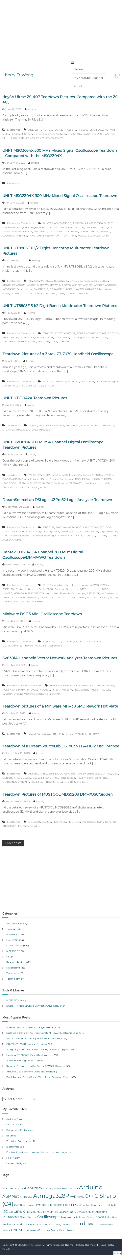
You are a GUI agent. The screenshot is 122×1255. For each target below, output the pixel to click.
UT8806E (83, 293)
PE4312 (15, 133)
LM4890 (7, 593)
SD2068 (7, 235)
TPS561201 (89, 535)
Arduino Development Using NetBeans (29, 1071)
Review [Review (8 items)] (7, 1224)
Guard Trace (62, 337)
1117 (30, 280)
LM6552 (94, 479)
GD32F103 (34, 733)
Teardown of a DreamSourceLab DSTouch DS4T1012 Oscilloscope (60, 746)
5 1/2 (65, 280)
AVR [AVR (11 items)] (73, 1196)
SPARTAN (61, 535)
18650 (53, 685)
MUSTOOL (74, 821)
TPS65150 (37, 601)
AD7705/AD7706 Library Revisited (26, 1043)
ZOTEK (20, 385)
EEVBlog (11, 1135)
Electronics (13, 129)
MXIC (5, 535)
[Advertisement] (61, 27)
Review (81, 777)
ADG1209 (113, 333)
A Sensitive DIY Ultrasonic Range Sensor (29, 1027)
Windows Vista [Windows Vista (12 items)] (47, 1230)
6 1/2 (79, 280)
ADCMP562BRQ (71, 474)
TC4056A (23, 825)
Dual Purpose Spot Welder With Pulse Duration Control (39, 1077)
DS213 (82, 641)
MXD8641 (95, 689)
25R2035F (48, 527)
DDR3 (6, 531)
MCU (57, 777)
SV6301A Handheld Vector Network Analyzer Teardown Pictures (59, 658)
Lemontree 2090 (97, 589)
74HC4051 (48, 641)
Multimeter (106, 289)
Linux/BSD (12, 939)
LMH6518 (91, 227)
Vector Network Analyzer (39, 693)
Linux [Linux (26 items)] (19, 1211)
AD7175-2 (54, 285)
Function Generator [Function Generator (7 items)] (91, 1205)
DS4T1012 (105, 773)
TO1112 (53, 597)
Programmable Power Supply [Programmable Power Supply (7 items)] (78, 1217)
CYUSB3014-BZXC (94, 527)
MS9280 (46, 821)
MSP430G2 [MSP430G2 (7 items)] (80, 1212)
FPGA (85, 479)
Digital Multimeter (42, 337)
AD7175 (43, 285)
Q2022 (106, 689)
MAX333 (79, 289)
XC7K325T (96, 235)
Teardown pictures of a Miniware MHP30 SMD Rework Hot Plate (60, 706)
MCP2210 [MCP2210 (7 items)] (31, 1212)
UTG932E (21, 429)
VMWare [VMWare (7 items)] (31, 1230)
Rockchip (104, 231)
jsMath (117, 1253)
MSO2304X (40, 231)
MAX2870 (44, 689)
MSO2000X (25, 231)
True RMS (43, 341)
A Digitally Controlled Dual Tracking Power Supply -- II (38, 1049)
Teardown (50, 293)
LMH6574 (106, 479)
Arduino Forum (15, 1118)
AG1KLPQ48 (70, 641)
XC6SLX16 (83, 235)
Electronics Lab (15, 1146)
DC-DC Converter (66, 773)
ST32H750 (26, 293)
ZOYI (29, 385)
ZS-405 (30, 138)
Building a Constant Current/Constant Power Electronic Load (42, 1032)
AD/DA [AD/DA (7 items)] (19, 1188)
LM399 (69, 289)
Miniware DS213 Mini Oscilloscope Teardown (42, 614)
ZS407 (59, 138)
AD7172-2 (32, 285)
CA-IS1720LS (41, 289)
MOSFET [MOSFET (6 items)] (41, 1212)
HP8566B (83, 129)
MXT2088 (40, 645)
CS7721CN (8, 589)
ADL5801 (63, 685)
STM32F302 (74, 133)
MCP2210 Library (16, 1000)
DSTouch (7, 777)
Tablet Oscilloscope (13, 597)
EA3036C (95, 685)
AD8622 (77, 285)
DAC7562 (14, 479)
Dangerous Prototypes (19, 1130)
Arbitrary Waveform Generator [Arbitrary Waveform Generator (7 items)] (60, 1188)
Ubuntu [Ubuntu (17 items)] (18, 1230)
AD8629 (88, 285)
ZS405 (50, 138)
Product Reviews (31, 685)
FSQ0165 (44, 425)
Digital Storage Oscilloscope (35, 227)
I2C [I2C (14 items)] (5, 1212)
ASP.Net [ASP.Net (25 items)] (10, 1196)
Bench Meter (24, 289)
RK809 (94, 231)
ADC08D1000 (62, 223)
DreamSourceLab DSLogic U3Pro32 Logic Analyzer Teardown (57, 500)
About (78, 86)
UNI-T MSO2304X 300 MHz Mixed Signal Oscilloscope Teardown (59, 196)
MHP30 (68, 733)
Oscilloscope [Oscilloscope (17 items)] (48, 1217)
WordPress (8, 1248)
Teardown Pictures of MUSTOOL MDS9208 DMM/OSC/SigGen (57, 794)
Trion (33, 341)
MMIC (5, 133)
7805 (87, 280)
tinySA (86, 133)
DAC (5, 479)
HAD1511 (47, 777)
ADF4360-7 (75, 527)
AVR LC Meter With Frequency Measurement (33, 1038)
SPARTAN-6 (20, 235)
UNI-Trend (70, 235)
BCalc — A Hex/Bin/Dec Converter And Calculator (35, 1005)
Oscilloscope (71, 231)
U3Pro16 (101, 535)
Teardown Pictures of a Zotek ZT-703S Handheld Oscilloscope (57, 354)
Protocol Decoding (43, 535)
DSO (56, 227)
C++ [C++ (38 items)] (89, 1196)
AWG (95, 584)
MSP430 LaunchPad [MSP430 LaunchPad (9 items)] (60, 1211)
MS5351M (67, 689)
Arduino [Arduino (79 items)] (90, 1187)
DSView (65, 531)
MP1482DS (91, 289)
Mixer (113, 129)
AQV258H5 (8, 289)
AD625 (95, 280)
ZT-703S (49, 385)
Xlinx (106, 235)
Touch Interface (21, 601)
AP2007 (75, 685)
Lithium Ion (23, 689)
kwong (32, 109)
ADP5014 (78, 223)
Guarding (76, 337)
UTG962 (33, 429)
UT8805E (71, 293)
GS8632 (37, 777)
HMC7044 (66, 227)
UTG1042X (8, 429)
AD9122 (33, 425)
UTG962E (44, 429)
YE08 (43, 487)
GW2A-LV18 (57, 425)
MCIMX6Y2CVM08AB (39, 483)
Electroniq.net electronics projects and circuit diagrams (38, 1152)
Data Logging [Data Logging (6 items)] (27, 1205)
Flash (78, 1244)
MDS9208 (34, 821)
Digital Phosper (31, 479)
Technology (13, 978)
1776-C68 (48, 333)
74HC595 (48, 223)
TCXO (32, 235)
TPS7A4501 (75, 483)
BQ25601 (48, 773)
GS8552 (46, 733)
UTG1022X (108, 425)
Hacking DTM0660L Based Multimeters (29, 1054)
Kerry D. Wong (21, 74)
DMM (42, 589)
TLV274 (43, 597)
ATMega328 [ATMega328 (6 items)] (26, 1197)
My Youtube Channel (88, 78)
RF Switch (26, 133)
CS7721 (104, 584)
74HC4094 (35, 474)
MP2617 (56, 689)
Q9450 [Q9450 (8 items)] (99, 1217)
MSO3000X (55, 231)
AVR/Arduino (14, 923)
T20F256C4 (9, 341)
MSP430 (19, 593)
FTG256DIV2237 (89, 531)
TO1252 (114, 597)
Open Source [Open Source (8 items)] (28, 1217)
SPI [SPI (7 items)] (68, 1224)
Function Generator (54, 381)
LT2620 (21, 483)
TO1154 (71, 597)
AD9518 (56, 474)
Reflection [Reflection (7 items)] (111, 1217)
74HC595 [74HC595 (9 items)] (8, 1188)
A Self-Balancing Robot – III (22, 1060)
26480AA (61, 527)
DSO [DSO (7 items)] (44, 1205)
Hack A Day (13, 1157)
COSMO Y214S (104, 474)
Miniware (28, 645)
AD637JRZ (8, 285)
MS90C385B (81, 689)
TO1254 (6, 601)
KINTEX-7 (78, 227)
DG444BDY (56, 289)
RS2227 (91, 593)
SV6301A (7, 693)
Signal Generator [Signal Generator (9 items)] (30, 1224)
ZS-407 (40, 138)
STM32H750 (72, 425)
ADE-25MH (34, 129)
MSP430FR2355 (34, 593)
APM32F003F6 (94, 223)
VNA (58, 693)
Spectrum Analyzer (54, 133)
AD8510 (66, 285)
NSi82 (5, 293)
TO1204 (91, 597)
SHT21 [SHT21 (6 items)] (15, 1224)
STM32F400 (9, 825)
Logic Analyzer (108, 531)
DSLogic (38, 531)
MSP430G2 (13, 951)
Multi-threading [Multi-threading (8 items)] (97, 1211)
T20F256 (38, 293)
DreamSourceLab (21, 531)
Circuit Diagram (15, 1124)
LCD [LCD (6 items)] (11, 1212)
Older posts (13, 843)
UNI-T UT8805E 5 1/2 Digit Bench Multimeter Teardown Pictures (59, 306)
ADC (58, 641)
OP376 (15, 293)
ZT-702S (38, 385)
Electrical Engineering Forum (23, 1141)
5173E (73, 280)
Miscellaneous (14, 945)
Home (78, 69)
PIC (8, 956)
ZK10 (22, 138)
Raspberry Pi (14, 967)
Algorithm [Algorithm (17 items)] (33, 1188)
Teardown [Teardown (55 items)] (83, 1223)
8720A (47, 474)
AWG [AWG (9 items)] (80, 1196)
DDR (109, 527)
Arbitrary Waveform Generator (72, 584)
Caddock (24, 337)
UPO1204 (32, 487)
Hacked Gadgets (16, 1163)
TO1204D (102, 597)
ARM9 (84, 685)
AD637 (104, 280)
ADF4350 (48, 129)
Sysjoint (18, 693)
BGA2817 (60, 129)
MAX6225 (101, 337)
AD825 (81, 333)
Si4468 (38, 133)
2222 (36, 280)
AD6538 (21, 285)
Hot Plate (57, 733)
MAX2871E (102, 129)
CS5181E (71, 129)
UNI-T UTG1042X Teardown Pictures (34, 398)
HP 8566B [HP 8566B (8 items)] (110, 1204)
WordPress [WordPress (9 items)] (66, 1230)
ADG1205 (110, 285)
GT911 (83, 589)
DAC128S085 (10, 227)
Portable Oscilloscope (72, 593)
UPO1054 (7, 487)
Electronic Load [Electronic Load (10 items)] (59, 1205)
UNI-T (59, 235)
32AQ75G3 (55, 280)
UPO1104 (20, 487)
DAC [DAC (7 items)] (16, 1205)
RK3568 (84, 231)
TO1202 (80, 597)
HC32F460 (8, 689)
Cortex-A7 (89, 474)
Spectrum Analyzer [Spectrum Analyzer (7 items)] (53, 1224)
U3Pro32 (113, 535)
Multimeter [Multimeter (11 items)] (10, 1217)
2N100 (44, 280)
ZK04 (14, 138)
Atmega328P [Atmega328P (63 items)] (51, 1195)
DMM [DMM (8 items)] (38, 1204)
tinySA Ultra (99, 133)
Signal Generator (107, 593)
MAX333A (89, 337)
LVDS (34, 689)
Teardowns (27, 223)
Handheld (73, 381)
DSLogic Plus (51, 531)
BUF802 (109, 223)
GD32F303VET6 (11, 645)
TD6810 (50, 781)
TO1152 (62, 597)
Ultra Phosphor (46, 235)
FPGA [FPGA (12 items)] (75, 1205)
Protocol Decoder (20, 535)
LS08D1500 (9, 483)
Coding (10, 928)
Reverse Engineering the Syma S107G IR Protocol (35, 1066)
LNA (92, 129)
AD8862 (99, 285)
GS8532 (26, 777)
